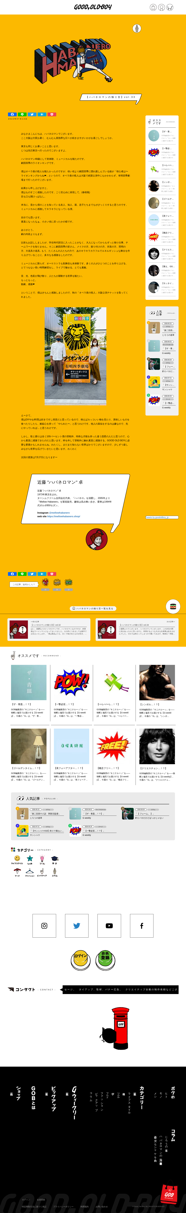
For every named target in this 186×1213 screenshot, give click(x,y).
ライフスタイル (129, 1102)
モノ (160, 1094)
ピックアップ (96, 1100)
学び (112, 1092)
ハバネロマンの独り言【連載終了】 (160, 1147)
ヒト (166, 1094)
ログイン (26, 1199)
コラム (91, 1095)
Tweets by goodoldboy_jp (157, 517)
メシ (155, 1094)
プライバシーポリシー (63, 1206)
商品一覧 (11, 1091)
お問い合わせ (102, 1206)
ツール (118, 1094)
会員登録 (41, 1199)
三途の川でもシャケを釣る (155, 1147)
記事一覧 (134, 1091)
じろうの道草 (166, 1141)
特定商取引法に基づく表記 (34, 1206)
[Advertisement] (161, 65)
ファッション (101, 1100)
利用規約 (85, 1206)
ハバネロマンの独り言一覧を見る (94, 608)
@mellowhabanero (59, 513)
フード (107, 1094)
